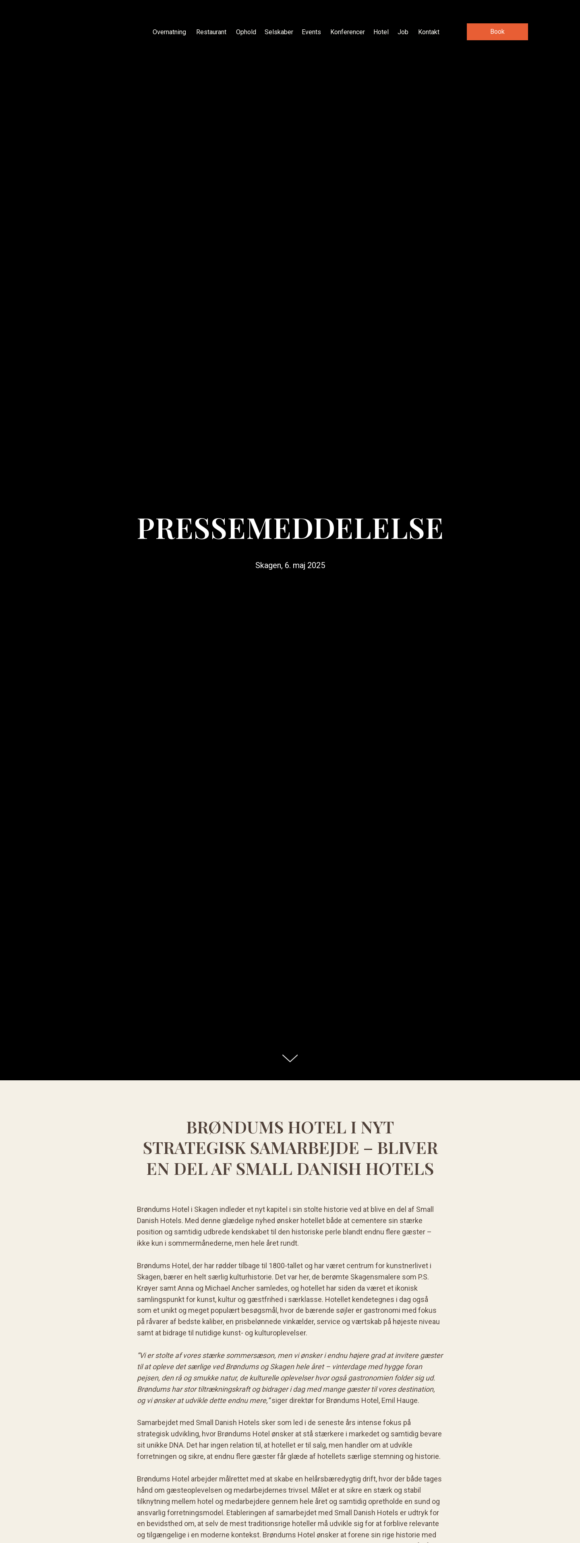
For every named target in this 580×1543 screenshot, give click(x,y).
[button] (497, 31)
